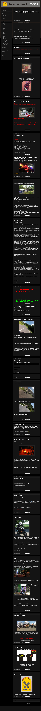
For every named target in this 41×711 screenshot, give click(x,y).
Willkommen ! (17, 674)
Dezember (5, 38)
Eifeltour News (17, 517)
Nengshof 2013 (17, 372)
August (4, 51)
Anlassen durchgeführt (19, 615)
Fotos (2, 12)
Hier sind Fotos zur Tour (17, 550)
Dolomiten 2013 (17, 367)
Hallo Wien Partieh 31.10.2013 (21, 101)
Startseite (29, 700)
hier (31, 203)
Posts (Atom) (28, 703)
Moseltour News (18, 495)
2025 (3, 23)
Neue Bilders (17, 360)
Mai (4, 55)
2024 (3, 24)
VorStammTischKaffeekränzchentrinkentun (24, 439)
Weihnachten (17, 47)
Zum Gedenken (4, 15)
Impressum (3, 18)
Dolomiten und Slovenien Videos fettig (23, 319)
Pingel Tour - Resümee (19, 182)
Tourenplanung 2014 (19, 135)
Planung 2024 (4, 10)
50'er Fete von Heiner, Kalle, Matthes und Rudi (26, 364)
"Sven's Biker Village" (24, 632)
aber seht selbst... (16, 94)
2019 (3, 29)
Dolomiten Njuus (18, 383)
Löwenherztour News (19, 424)
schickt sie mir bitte (27, 640)
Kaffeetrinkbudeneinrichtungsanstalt (19, 465)
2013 (3, 37)
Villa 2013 (16, 369)
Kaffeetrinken (17, 558)
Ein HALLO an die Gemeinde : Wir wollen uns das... (5, 44)
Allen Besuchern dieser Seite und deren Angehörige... (5, 41)
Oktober (4, 48)
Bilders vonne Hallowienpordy (21, 58)
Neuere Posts (16, 700)
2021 (3, 27)
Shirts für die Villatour (19, 647)
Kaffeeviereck (29, 560)
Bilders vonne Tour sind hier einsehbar (21, 431)
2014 (3, 36)
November (5, 47)
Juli (4, 52)
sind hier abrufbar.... (27, 385)
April (4, 56)
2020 (3, 28)
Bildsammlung (19, 203)
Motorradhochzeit (18, 478)
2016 (3, 33)
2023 (3, 25)
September (5, 50)
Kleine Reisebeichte (19, 220)
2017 (3, 32)
